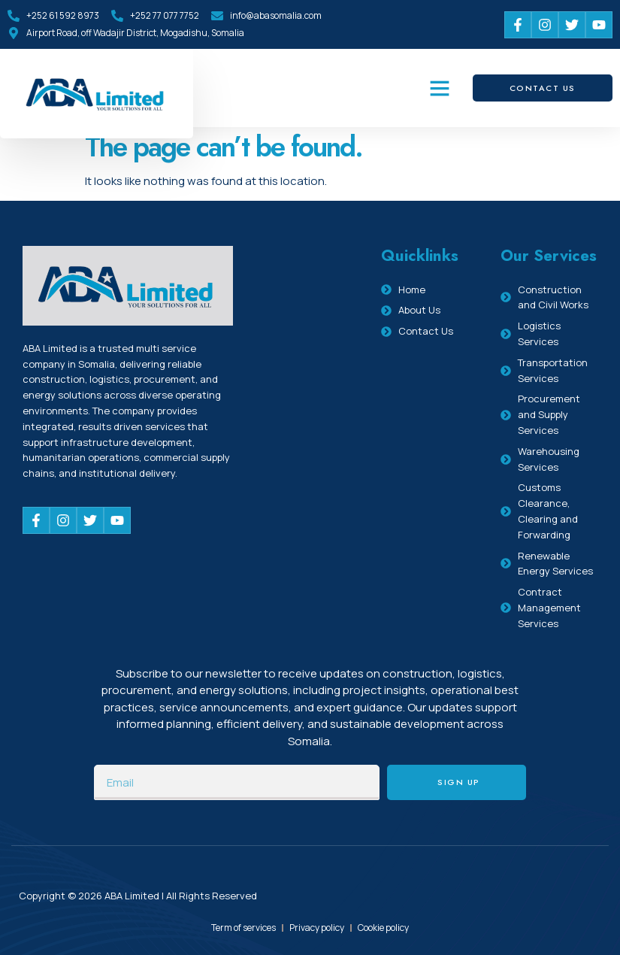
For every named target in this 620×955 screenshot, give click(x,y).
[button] (439, 88)
